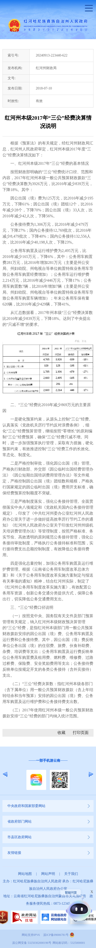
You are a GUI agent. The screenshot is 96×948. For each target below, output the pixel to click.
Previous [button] (5, 774)
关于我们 (71, 874)
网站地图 (25, 874)
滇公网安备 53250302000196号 (31, 943)
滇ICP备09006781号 (56, 935)
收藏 (61, 732)
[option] (48, 774)
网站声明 (48, 874)
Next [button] (91, 774)
